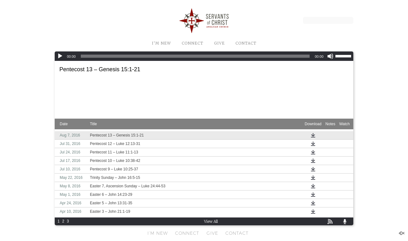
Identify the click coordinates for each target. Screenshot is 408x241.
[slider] (195, 56)
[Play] (60, 56)
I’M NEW (161, 43)
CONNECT (192, 43)
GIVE (219, 43)
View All (211, 221)
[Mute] (330, 56)
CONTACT (245, 43)
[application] (204, 56)
